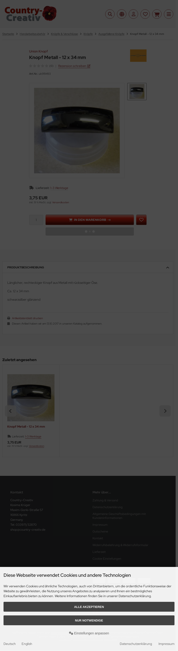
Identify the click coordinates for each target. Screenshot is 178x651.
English (27, 644)
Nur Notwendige (89, 620)
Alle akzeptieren (89, 607)
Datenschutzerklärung (136, 644)
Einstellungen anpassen (89, 633)
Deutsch (10, 644)
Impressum (166, 644)
